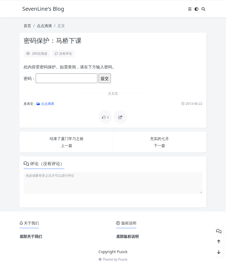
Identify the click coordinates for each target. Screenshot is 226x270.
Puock (122, 259)
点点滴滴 (44, 25)
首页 (27, 25)
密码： (60, 78)
